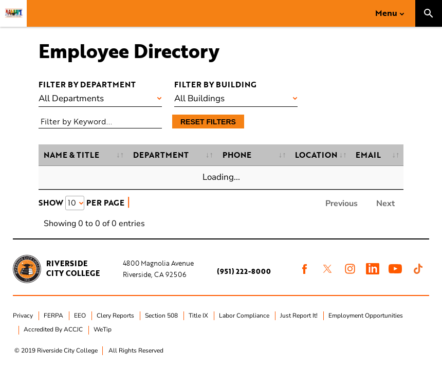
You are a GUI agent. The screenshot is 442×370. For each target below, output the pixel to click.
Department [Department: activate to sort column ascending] (161, 154)
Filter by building (215, 84)
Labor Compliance (244, 315)
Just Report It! (299, 315)
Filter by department (87, 84)
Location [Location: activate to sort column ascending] (316, 154)
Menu (386, 12)
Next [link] (385, 203)
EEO (80, 315)
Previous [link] (341, 203)
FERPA (53, 315)
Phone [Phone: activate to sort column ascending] (237, 154)
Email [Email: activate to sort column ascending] (368, 154)
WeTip (103, 329)
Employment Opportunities (365, 315)
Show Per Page (81, 202)
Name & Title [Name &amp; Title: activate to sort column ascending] (71, 154)
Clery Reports (115, 315)
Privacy (23, 315)
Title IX (198, 315)
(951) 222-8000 (244, 271)
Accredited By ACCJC (53, 329)
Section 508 (161, 315)
